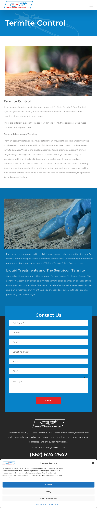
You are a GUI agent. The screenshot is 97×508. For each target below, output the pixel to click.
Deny (48, 491)
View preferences (48, 498)
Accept (48, 484)
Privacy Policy (54, 504)
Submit (49, 400)
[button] (93, 463)
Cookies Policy (41, 504)
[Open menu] (91, 5)
